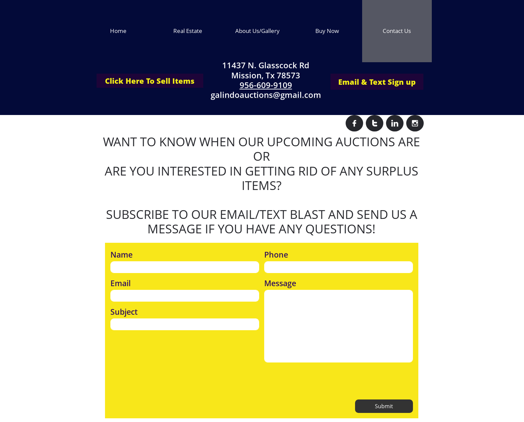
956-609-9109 (266, 84)
